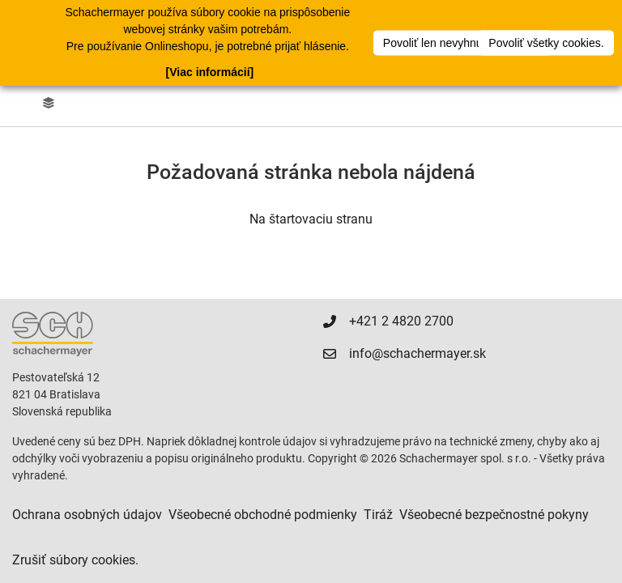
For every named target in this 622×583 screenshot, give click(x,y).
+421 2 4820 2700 (401, 321)
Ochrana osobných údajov (87, 514)
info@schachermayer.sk (417, 353)
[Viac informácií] (210, 72)
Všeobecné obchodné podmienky (262, 514)
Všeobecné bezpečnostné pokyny (494, 514)
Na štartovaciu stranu (311, 219)
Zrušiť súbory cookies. (75, 560)
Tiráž (378, 514)
